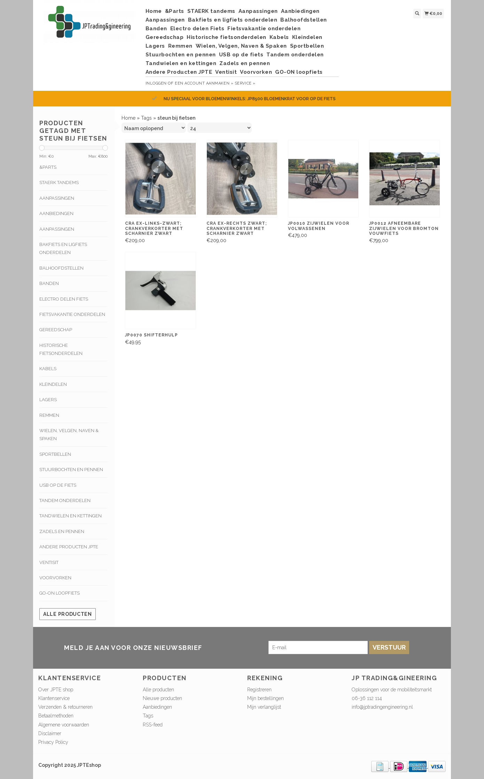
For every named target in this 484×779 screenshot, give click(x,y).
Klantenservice (54, 698)
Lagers (155, 46)
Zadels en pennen (244, 63)
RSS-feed (153, 725)
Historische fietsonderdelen (226, 37)
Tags (146, 118)
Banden (156, 28)
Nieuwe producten (162, 698)
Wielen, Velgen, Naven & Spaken (241, 46)
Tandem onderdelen (295, 54)
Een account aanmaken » (204, 83)
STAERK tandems (211, 11)
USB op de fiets (241, 54)
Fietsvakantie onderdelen (263, 28)
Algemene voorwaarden (63, 725)
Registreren (259, 689)
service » (245, 83)
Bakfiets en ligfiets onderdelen (233, 20)
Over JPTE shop (55, 689)
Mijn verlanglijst (264, 707)
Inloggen (156, 83)
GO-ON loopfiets (299, 72)
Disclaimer (49, 733)
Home (154, 11)
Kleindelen (307, 37)
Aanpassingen (258, 11)
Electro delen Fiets (197, 28)
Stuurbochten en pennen (181, 54)
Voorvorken (256, 72)
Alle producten (67, 614)
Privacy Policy (53, 742)
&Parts (174, 11)
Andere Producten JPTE (179, 72)
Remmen (180, 46)
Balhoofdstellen (303, 20)
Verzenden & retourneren (65, 707)
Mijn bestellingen (265, 698)
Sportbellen (307, 46)
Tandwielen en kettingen (181, 63)
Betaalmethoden (55, 715)
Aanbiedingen (300, 11)
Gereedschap (165, 37)
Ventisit (226, 72)
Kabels (279, 37)
